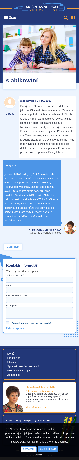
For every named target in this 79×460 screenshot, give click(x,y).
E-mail (9, 285)
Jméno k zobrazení (14, 275)
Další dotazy (13, 247)
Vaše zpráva (11, 305)
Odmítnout (39, 454)
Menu (12, 17)
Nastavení (28, 449)
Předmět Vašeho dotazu (17, 295)
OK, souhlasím (48, 449)
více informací (33, 407)
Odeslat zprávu (15, 328)
